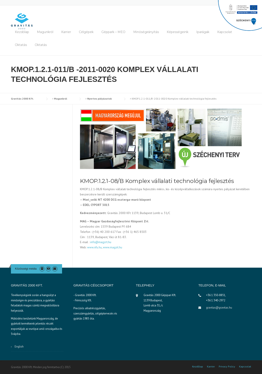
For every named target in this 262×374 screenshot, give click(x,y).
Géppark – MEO (113, 32)
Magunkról (45, 32)
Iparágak (202, 32)
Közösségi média (26, 268)
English (19, 346)
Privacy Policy (227, 366)
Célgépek (86, 32)
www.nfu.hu (94, 247)
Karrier (66, 32)
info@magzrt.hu (100, 242)
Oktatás (21, 45)
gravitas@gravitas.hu (219, 307)
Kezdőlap (22, 32)
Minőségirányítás (146, 32)
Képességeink (177, 32)
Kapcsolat (224, 32)
